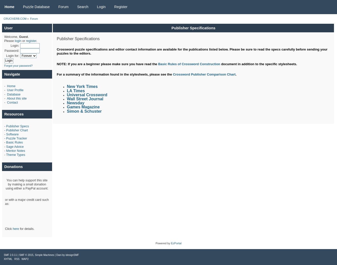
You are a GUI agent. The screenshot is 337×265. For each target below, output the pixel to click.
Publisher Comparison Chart (213, 74)
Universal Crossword (87, 95)
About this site (17, 98)
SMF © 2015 (26, 255)
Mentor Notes (15, 151)
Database (13, 94)
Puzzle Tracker (16, 138)
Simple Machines (44, 255)
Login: (15, 45)
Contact (12, 102)
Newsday (75, 103)
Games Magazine (83, 107)
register (31, 41)
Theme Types (15, 155)
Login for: (12, 56)
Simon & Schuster (84, 111)
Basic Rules (14, 142)
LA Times (76, 91)
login (18, 41)
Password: (12, 51)
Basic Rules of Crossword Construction (189, 64)
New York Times (82, 86)
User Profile (15, 90)
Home (11, 86)
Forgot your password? (18, 65)
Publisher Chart (17, 130)
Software (12, 134)
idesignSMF (72, 255)
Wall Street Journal (85, 99)
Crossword (181, 74)
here (16, 229)
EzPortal (176, 243)
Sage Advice (15, 147)
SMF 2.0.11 (10, 255)
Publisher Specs (17, 126)
